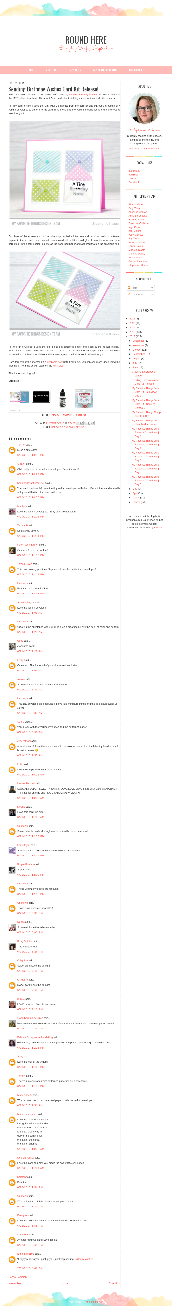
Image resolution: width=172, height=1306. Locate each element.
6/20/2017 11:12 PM (31, 555)
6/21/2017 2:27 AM (30, 651)
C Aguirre (22, 960)
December (138, 340)
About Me (51, 70)
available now (54, 361)
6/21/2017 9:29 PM (30, 1028)
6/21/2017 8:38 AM (30, 712)
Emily (20, 660)
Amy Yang (134, 208)
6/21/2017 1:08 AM (30, 612)
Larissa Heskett (26, 783)
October (136, 349)
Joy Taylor (134, 238)
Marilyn (21, 506)
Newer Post (15, 1283)
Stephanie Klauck (145, 131)
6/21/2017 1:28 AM (30, 632)
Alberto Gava (136, 204)
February (137, 502)
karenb (21, 806)
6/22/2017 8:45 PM (30, 1245)
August (136, 358)
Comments (135, 294)
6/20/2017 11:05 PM (31, 516)
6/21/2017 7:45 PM (30, 970)
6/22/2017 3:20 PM (30, 1206)
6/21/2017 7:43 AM (30, 689)
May (134, 488)
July (134, 362)
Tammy (21, 1075)
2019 (132, 327)
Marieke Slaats (137, 249)
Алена (21, 679)
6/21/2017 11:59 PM (31, 1086)
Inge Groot (134, 227)
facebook (54, 415)
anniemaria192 (25, 1253)
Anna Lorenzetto (138, 215)
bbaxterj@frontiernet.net (30, 483)
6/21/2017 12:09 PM (31, 874)
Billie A (21, 998)
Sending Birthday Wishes (83, 94)
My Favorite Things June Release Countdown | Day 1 (145, 432)
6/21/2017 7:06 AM (30, 670)
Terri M (21, 444)
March (135, 497)
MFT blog (58, 365)
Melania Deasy (137, 253)
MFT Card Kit (58, 427)
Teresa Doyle (24, 563)
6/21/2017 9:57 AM (30, 755)
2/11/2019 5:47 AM (30, 1268)
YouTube (133, 174)
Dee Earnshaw (25, 1157)
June (135, 367)
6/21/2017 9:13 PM (30, 1009)
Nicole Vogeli (136, 257)
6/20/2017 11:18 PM (31, 574)
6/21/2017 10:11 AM (30, 774)
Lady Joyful (23, 845)
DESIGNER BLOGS (94, 1302)
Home (31, 70)
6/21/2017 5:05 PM (30, 932)
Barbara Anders (137, 219)
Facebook (134, 182)
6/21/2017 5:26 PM (30, 951)
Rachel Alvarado (138, 261)
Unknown (22, 583)
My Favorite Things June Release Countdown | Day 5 (145, 480)
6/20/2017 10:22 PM (31, 474)
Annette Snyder (26, 602)
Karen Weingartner (27, 544)
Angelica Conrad (138, 212)
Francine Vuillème (139, 223)
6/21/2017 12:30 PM (31, 894)
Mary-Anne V (24, 1095)
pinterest (81, 415)
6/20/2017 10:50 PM (31, 497)
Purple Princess (26, 864)
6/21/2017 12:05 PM (31, 836)
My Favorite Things (76, 427)
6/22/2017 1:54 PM (30, 1187)
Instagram (134, 170)
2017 (132, 336)
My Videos (75, 70)
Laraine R (22, 1234)
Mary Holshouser (26, 1114)
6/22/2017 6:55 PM (30, 1225)
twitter (67, 415)
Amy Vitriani (24, 740)
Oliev (20, 640)
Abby (20, 1056)
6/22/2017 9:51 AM (30, 1105)
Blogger (158, 527)
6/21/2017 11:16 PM (31, 1047)
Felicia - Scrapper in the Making (35, 1037)
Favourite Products (105, 70)
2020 (132, 323)
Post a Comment (18, 1276)
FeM (19, 764)
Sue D (20, 721)
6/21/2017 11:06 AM (30, 817)
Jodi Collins (135, 230)
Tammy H (22, 525)
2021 (132, 318)
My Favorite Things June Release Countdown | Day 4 (145, 468)
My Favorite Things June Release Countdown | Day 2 (145, 444)
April (134, 493)
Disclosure (135, 70)
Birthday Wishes (84, 1259)
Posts (132, 287)
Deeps (21, 921)
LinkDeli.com (14, 411)
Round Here (86, 39)
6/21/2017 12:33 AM (30, 593)
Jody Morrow (136, 234)
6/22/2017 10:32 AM (30, 1148)
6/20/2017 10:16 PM (31, 454)
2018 (132, 332)
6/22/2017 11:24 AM (30, 1168)
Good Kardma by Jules (30, 1018)
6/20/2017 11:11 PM (31, 535)
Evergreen (23, 1215)
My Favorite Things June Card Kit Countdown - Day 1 (145, 392)
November (138, 345)
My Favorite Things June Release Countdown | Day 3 (145, 456)
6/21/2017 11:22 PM (31, 1067)
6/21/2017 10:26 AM (30, 797)
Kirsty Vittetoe (25, 941)
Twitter (132, 178)
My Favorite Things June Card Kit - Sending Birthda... (145, 404)
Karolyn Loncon (137, 242)
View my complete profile (144, 149)
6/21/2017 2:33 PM (30, 913)
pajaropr (22, 1176)
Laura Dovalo (136, 246)
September (138, 354)
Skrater (21, 463)
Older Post (114, 1283)
